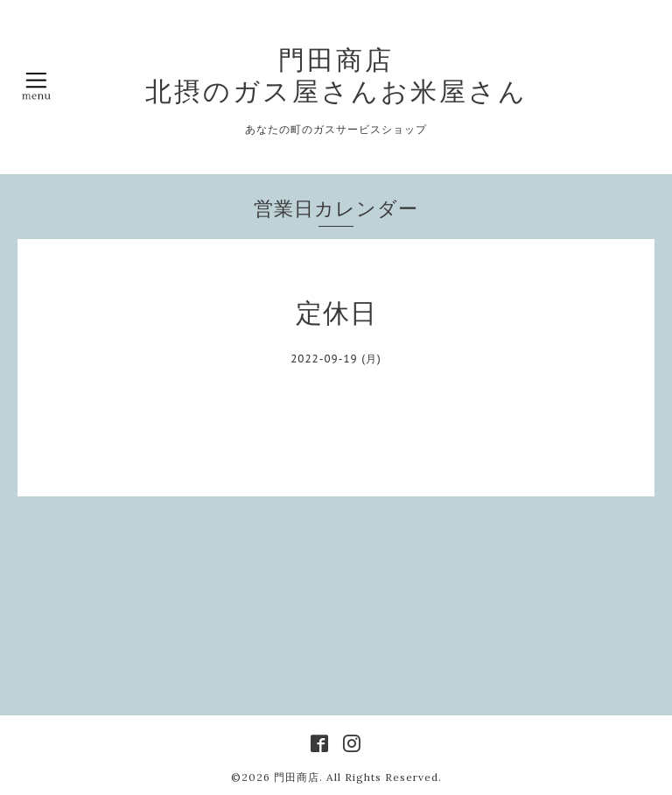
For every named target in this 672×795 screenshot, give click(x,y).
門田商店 (296, 777)
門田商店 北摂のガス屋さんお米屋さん (336, 75)
